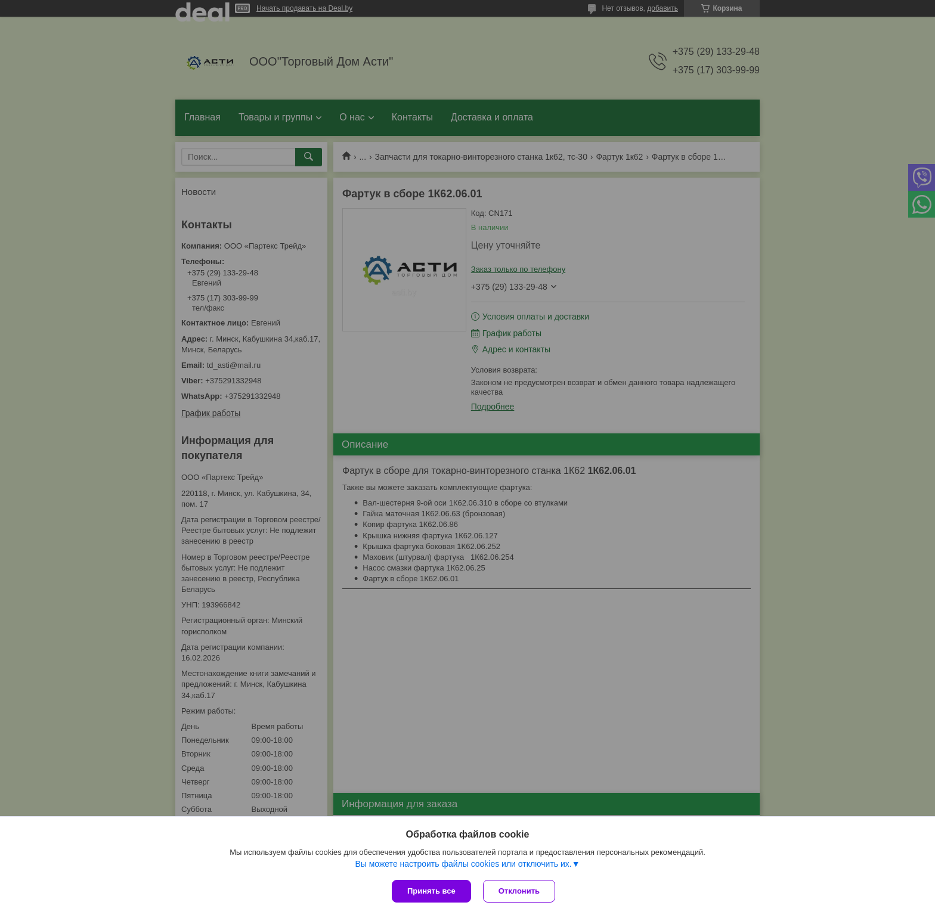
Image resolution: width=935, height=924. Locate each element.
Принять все (431, 890)
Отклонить (519, 890)
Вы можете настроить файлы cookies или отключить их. (463, 864)
